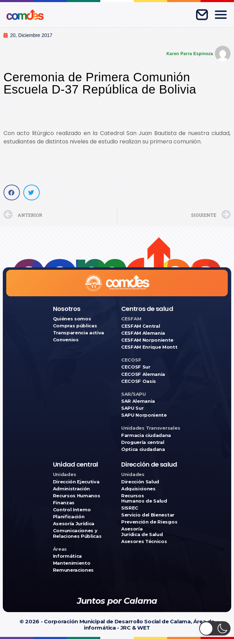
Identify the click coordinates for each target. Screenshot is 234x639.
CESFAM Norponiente (147, 340)
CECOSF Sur (135, 367)
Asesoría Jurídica (73, 523)
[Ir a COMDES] (25, 15)
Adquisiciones (138, 488)
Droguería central (142, 442)
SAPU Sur (132, 408)
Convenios (66, 339)
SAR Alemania (138, 401)
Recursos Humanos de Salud (144, 498)
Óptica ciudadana (143, 449)
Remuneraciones (73, 570)
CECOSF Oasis (138, 381)
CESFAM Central (140, 326)
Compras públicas (75, 325)
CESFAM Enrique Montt (149, 347)
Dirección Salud (140, 481)
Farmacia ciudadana (146, 435)
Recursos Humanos (76, 495)
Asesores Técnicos (144, 541)
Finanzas (64, 502)
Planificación (69, 516)
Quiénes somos (72, 318)
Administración (71, 488)
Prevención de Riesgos (149, 522)
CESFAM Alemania (143, 333)
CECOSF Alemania (143, 374)
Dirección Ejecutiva (76, 481)
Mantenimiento (72, 563)
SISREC (129, 508)
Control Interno (72, 509)
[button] (11, 192)
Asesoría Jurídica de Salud (142, 531)
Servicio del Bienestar (147, 515)
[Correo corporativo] (202, 14)
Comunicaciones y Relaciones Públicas (77, 533)
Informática (67, 556)
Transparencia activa (78, 332)
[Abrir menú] (220, 14)
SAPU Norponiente (144, 415)
